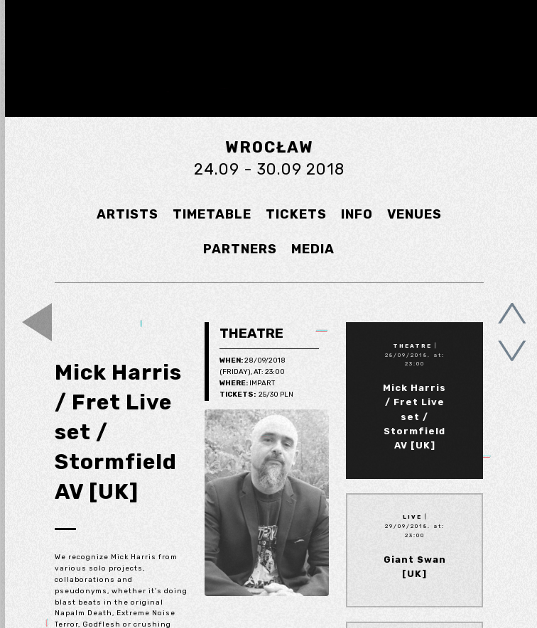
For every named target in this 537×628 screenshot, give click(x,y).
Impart (247, 384)
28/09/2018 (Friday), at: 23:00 (252, 366)
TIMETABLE (212, 214)
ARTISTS (127, 214)
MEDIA (313, 249)
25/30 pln (256, 395)
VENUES (414, 214)
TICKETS (296, 214)
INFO (357, 214)
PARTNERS (240, 249)
